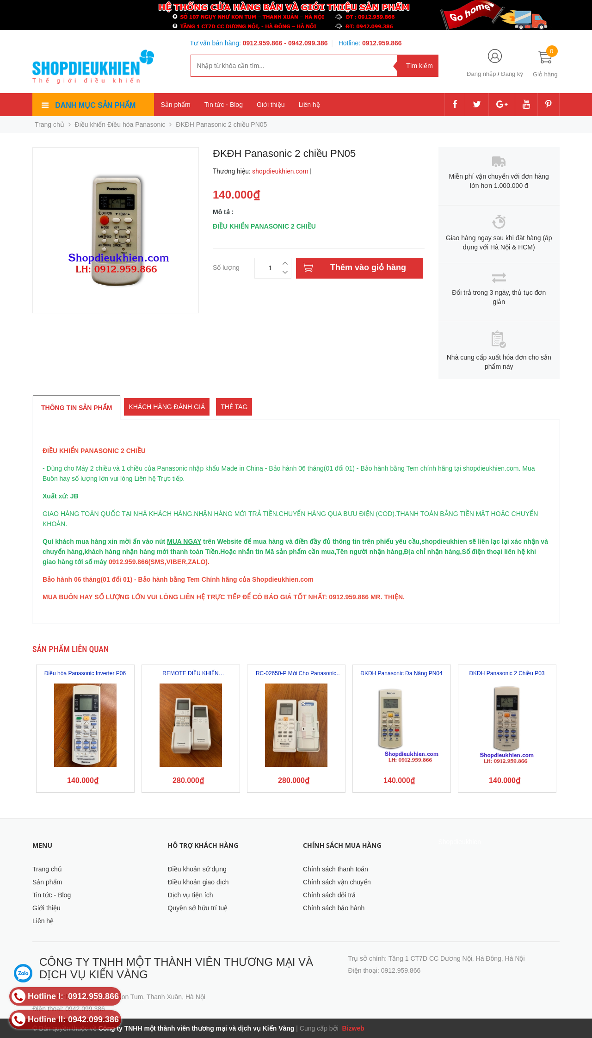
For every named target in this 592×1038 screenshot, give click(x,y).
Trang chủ (47, 869)
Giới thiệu (271, 104)
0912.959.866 (263, 43)
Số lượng (226, 266)
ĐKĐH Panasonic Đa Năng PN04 (401, 673)
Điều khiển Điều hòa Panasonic (120, 124)
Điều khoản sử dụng (197, 869)
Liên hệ (309, 104)
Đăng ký (512, 73)
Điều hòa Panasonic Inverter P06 (85, 673)
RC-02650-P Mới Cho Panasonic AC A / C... (296, 673)
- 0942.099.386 (305, 43)
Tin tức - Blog (223, 104)
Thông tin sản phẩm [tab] (76, 407)
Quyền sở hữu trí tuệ (198, 908)
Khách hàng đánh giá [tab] (167, 406)
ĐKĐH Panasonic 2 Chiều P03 (506, 673)
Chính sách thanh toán (335, 869)
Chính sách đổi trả (329, 895)
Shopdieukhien (459, 841)
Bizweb (352, 1028)
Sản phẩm (176, 104)
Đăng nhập (481, 73)
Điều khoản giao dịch (198, 882)
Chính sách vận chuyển (337, 882)
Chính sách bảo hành (333, 908)
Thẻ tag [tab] (234, 406)
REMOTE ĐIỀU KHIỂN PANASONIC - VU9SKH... (190, 673)
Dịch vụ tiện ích (190, 895)
